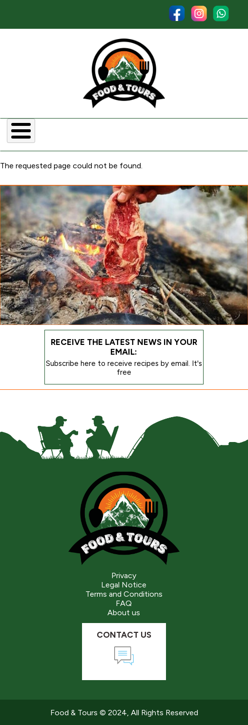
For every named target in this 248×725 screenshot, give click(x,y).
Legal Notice (123, 584)
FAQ (124, 603)
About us (123, 612)
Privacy (123, 575)
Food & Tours (74, 712)
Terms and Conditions (124, 594)
